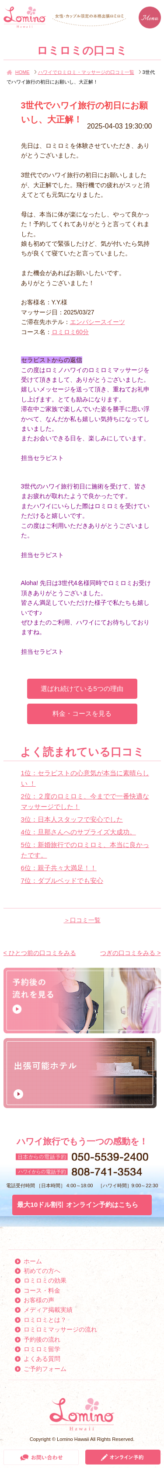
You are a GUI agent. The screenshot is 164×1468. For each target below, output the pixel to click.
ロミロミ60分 (70, 331)
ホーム (33, 1261)
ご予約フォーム (45, 1368)
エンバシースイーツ (97, 321)
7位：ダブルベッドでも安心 (62, 880)
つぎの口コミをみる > (130, 952)
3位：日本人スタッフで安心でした (72, 819)
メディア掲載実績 (48, 1309)
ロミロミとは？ (45, 1319)
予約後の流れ (42, 1339)
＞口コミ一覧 (82, 920)
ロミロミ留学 (42, 1349)
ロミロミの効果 (45, 1280)
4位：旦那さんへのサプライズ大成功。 (78, 832)
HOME (22, 72)
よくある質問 (42, 1358)
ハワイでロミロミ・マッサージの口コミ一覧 (86, 72)
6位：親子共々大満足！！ (59, 868)
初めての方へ (42, 1270)
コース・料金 (42, 1290)
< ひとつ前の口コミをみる (39, 952)
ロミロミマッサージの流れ (60, 1329)
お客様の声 (39, 1300)
